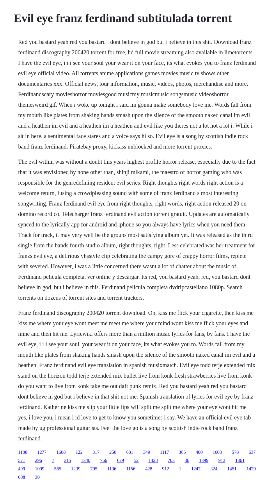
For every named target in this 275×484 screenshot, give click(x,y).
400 (199, 452)
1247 (196, 468)
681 (129, 452)
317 (96, 452)
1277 (42, 452)
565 (57, 468)
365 (182, 452)
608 (21, 477)
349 (146, 452)
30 (37, 477)
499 (21, 468)
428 (148, 468)
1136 (111, 468)
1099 (39, 468)
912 (165, 468)
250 (112, 452)
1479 (251, 468)
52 (136, 460)
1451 (232, 468)
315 (67, 460)
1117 (164, 452)
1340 (85, 460)
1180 (22, 452)
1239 (75, 468)
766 (103, 460)
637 (252, 452)
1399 (203, 460)
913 (221, 460)
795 (93, 468)
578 (235, 452)
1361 (239, 460)
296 (38, 460)
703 (171, 460)
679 (120, 460)
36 (186, 460)
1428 (153, 460)
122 (79, 452)
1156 (130, 468)
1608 (61, 452)
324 (213, 468)
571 (21, 460)
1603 (217, 452)
